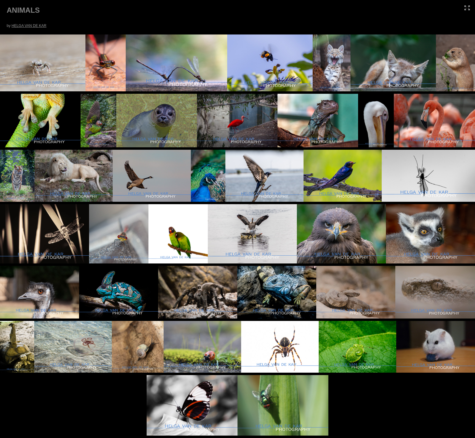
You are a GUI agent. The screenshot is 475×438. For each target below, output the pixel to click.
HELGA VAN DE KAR (29, 26)
